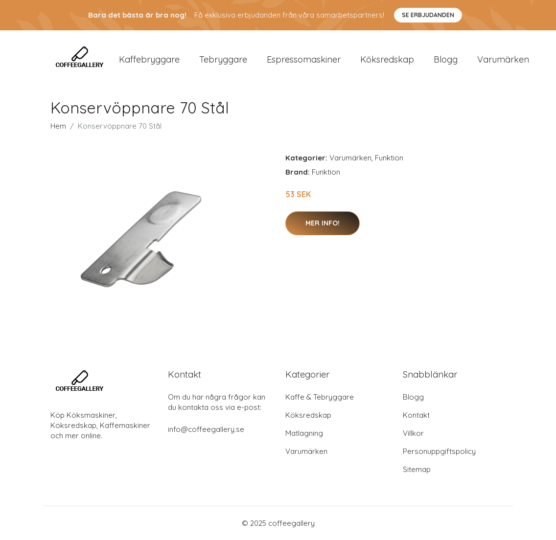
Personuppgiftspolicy (439, 451)
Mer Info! (322, 223)
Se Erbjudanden (428, 15)
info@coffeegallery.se (206, 429)
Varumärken (503, 59)
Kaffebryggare (149, 59)
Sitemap (417, 469)
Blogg (446, 59)
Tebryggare (223, 59)
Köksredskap (387, 59)
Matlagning (304, 433)
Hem (58, 126)
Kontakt (416, 415)
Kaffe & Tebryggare (319, 397)
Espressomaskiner (304, 59)
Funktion (389, 158)
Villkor (413, 433)
